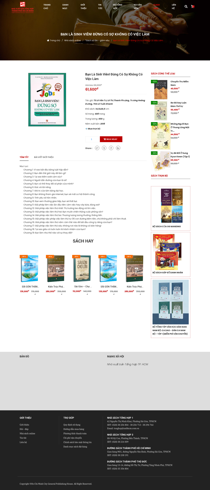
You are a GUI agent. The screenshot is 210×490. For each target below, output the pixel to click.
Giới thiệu (24, 424)
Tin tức (23, 438)
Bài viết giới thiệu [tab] (44, 157)
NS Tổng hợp (117, 6)
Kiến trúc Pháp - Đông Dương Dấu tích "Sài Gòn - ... (57, 286)
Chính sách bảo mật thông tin (77, 442)
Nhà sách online (72, 40)
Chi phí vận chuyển (72, 438)
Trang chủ (55, 40)
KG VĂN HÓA (138, 6)
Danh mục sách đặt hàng (75, 446)
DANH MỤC (65, 6)
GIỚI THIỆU (83, 6)
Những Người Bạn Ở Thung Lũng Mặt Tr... (180, 127)
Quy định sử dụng (71, 424)
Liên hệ (23, 442)
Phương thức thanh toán (74, 433)
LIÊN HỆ (174, 6)
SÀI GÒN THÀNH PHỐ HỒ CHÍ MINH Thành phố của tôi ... (30, 286)
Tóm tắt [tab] (24, 157)
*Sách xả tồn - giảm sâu (97, 40)
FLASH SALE (157, 6)
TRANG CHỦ (46, 6)
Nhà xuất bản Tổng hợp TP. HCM (127, 364)
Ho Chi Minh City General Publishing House (52, 484)
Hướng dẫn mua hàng (73, 429)
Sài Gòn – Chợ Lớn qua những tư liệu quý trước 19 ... (83, 286)
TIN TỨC (100, 6)
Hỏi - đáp (24, 429)
